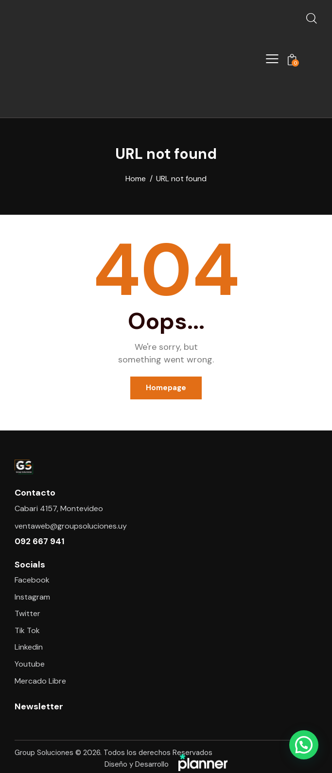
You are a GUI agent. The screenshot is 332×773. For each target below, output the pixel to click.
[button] (303, 744)
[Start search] (311, 18)
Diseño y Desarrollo (166, 764)
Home (135, 179)
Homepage (166, 388)
